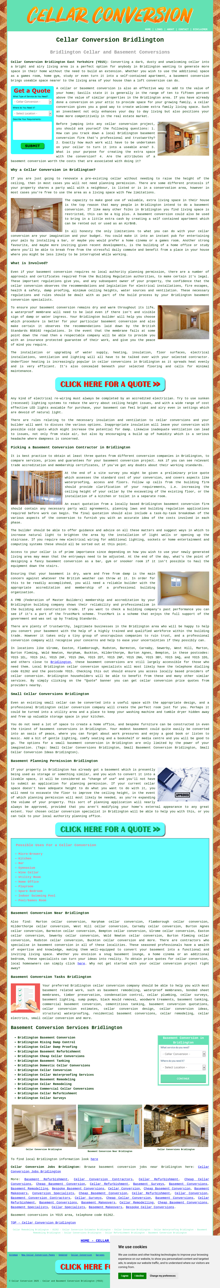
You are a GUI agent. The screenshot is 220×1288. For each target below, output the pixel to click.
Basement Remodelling (29, 1188)
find (26, 921)
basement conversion (55, 945)
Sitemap (13, 1255)
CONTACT (184, 29)
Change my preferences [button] (162, 1275)
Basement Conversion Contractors (40, 1198)
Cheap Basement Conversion (60, 1184)
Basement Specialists (29, 1207)
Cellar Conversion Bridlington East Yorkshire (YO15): (60, 62)
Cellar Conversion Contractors (103, 1179)
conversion (163, 680)
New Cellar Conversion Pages (38, 1255)
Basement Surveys (148, 1184)
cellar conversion (27, 676)
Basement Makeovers (98, 1202)
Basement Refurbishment (46, 1179)
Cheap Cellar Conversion (128, 1198)
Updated (63, 1255)
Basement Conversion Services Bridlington (66, 1027)
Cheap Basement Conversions (182, 1202)
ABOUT (170, 29)
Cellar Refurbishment (158, 1179)
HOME (148, 29)
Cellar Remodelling (137, 1202)
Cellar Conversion (124, 1188)
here (81, 963)
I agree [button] (124, 1275)
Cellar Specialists (68, 1207)
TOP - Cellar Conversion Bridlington (43, 1222)
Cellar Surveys (88, 1198)
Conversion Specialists (53, 1193)
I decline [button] (139, 1275)
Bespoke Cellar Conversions (150, 1207)
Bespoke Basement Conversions (78, 1188)
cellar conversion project (173, 963)
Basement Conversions (188, 1184)
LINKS (158, 29)
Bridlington (61, 662)
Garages (100, 1255)
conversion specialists (101, 666)
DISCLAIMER (200, 29)
